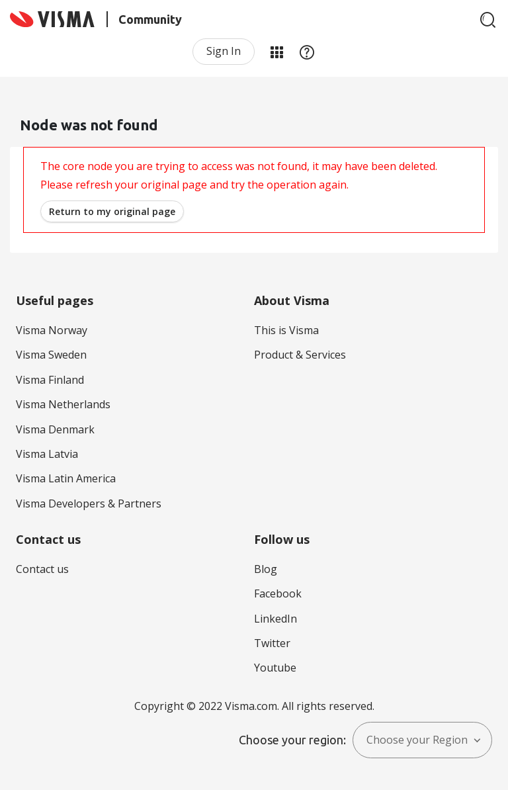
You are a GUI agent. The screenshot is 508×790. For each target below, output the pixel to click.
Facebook (278, 593)
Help (307, 51)
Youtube (275, 667)
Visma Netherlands (63, 404)
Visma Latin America (66, 478)
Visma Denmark (55, 429)
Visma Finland (50, 380)
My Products (276, 51)
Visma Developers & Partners (88, 503)
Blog (265, 569)
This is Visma (286, 330)
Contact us (42, 569)
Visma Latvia (47, 454)
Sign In (223, 51)
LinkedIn (275, 618)
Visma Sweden (51, 354)
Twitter (272, 643)
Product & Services (300, 354)
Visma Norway (51, 330)
